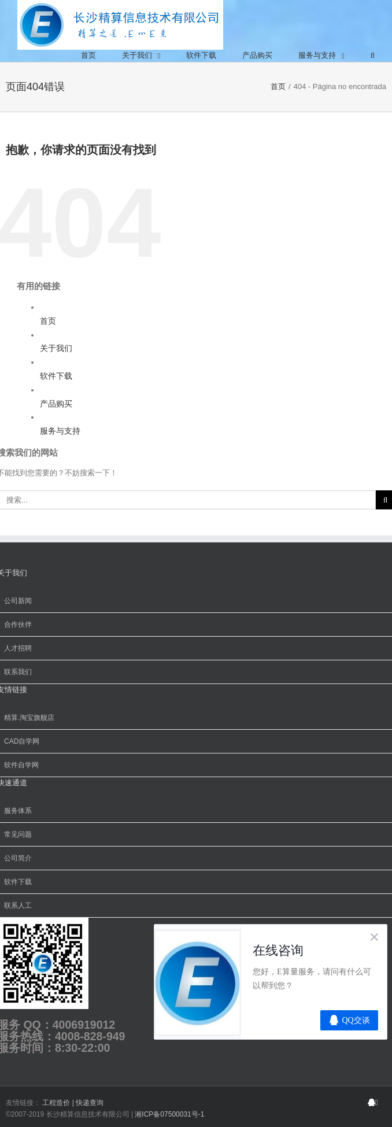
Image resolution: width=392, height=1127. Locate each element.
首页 (48, 321)
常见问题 (18, 834)
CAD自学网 (21, 741)
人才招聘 (18, 648)
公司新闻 (18, 601)
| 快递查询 (87, 1103)
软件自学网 (21, 765)
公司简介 (18, 858)
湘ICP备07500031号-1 (169, 1114)
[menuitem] (88, 55)
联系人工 (18, 905)
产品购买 (56, 403)
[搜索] (373, 55)
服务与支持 (60, 430)
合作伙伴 (18, 624)
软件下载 (56, 375)
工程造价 (57, 1103)
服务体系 (18, 811)
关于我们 (56, 348)
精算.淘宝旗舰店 (29, 718)
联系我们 (18, 672)
